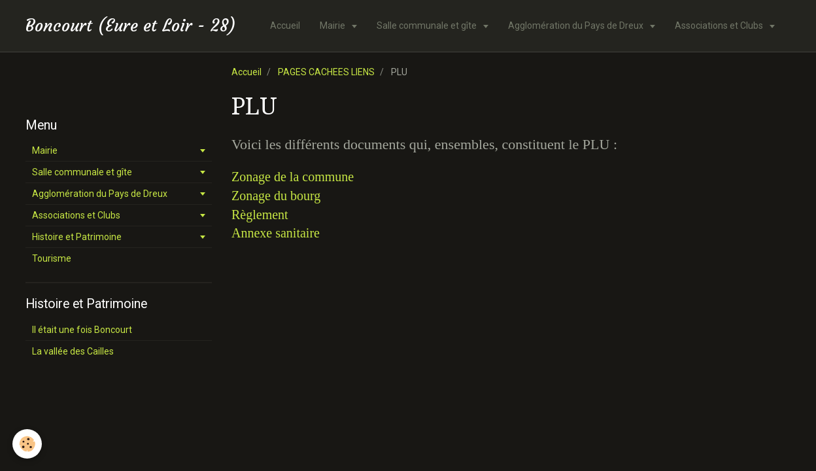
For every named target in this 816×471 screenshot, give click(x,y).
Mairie (333, 25)
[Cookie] (27, 444)
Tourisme (51, 258)
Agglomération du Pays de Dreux (576, 25)
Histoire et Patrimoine (77, 237)
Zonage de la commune (292, 176)
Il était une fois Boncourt (82, 329)
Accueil (285, 25)
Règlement (259, 214)
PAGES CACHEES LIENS (326, 72)
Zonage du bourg (275, 195)
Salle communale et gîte (428, 25)
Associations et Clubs (720, 25)
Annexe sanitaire (275, 233)
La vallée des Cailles (73, 351)
